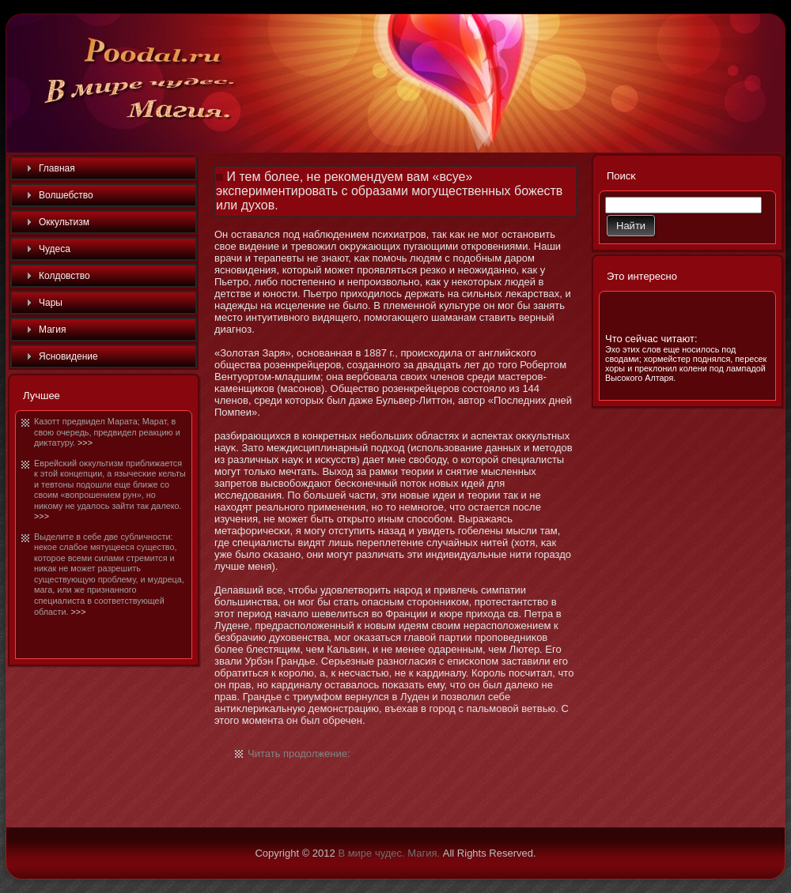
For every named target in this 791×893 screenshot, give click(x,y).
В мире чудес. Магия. (389, 853)
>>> (85, 442)
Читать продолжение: (299, 753)
